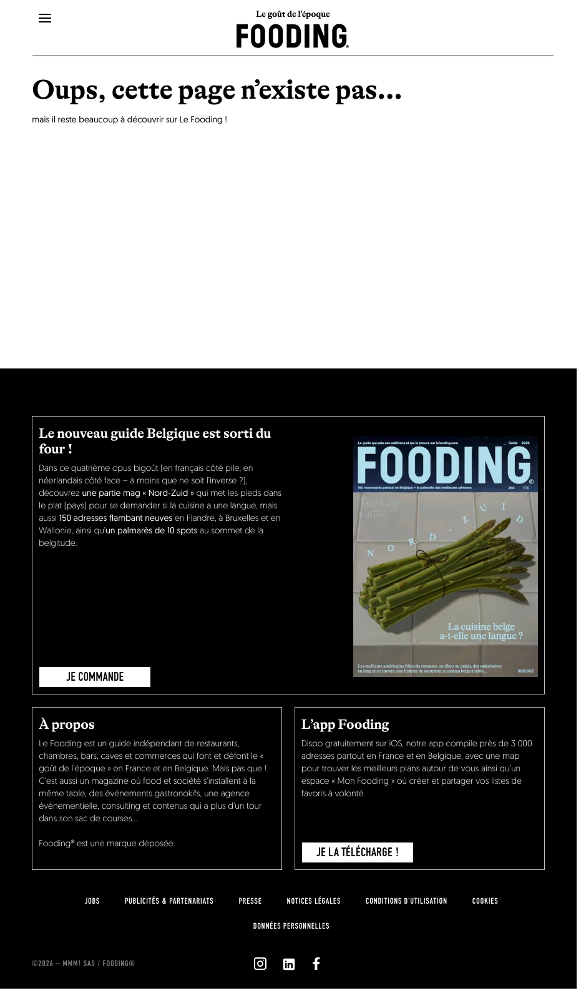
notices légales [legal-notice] (314, 901)
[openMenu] (44, 18)
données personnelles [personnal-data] (291, 926)
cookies (485, 901)
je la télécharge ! (357, 852)
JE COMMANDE (95, 676)
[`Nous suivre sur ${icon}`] (260, 963)
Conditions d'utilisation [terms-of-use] (406, 901)
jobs (92, 901)
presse (249, 901)
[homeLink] (293, 35)
